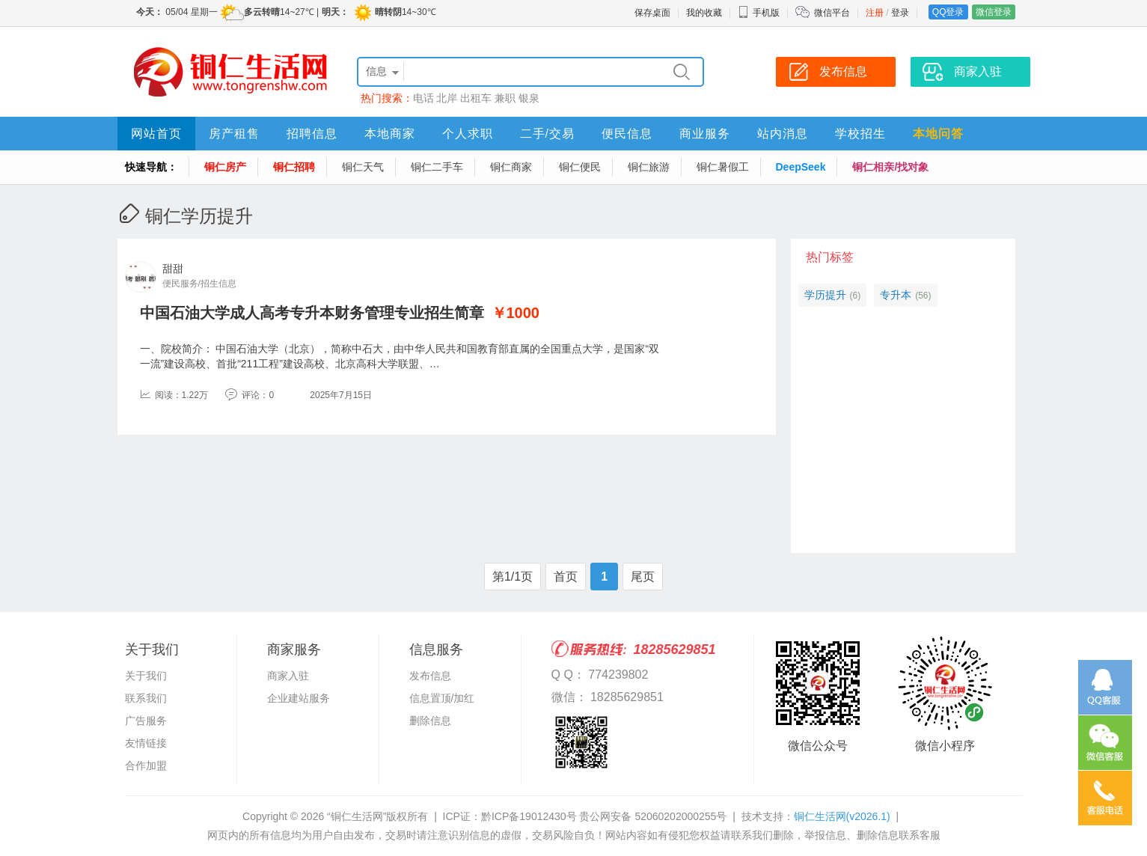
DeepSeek (801, 167)
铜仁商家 (511, 167)
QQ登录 (948, 12)
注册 (875, 12)
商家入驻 (288, 676)
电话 (423, 98)
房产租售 (234, 133)
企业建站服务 (298, 698)
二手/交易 (547, 133)
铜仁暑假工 (723, 167)
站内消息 (782, 133)
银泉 (529, 98)
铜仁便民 (580, 167)
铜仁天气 (363, 167)
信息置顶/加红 (442, 698)
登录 (900, 12)
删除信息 (430, 721)
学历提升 (825, 295)
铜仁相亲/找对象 (890, 167)
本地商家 (389, 133)
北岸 (446, 98)
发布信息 (430, 676)
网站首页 (156, 133)
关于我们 (146, 676)
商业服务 (704, 133)
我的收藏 (704, 12)
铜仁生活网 (842, 816)
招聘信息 (312, 133)
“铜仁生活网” (356, 816)
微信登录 (994, 12)
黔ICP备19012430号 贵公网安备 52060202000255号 (604, 816)
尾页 (643, 576)
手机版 (759, 12)
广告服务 (146, 721)
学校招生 (860, 133)
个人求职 (467, 133)
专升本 (895, 295)
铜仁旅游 (649, 167)
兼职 (505, 98)
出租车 (476, 98)
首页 (566, 576)
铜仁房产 (225, 167)
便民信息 (627, 133)
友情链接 (146, 743)
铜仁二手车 (437, 167)
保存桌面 (652, 12)
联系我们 (146, 698)
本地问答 (938, 133)
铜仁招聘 (294, 167)
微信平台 (832, 12)
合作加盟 (146, 765)
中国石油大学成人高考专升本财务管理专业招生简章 (312, 313)
